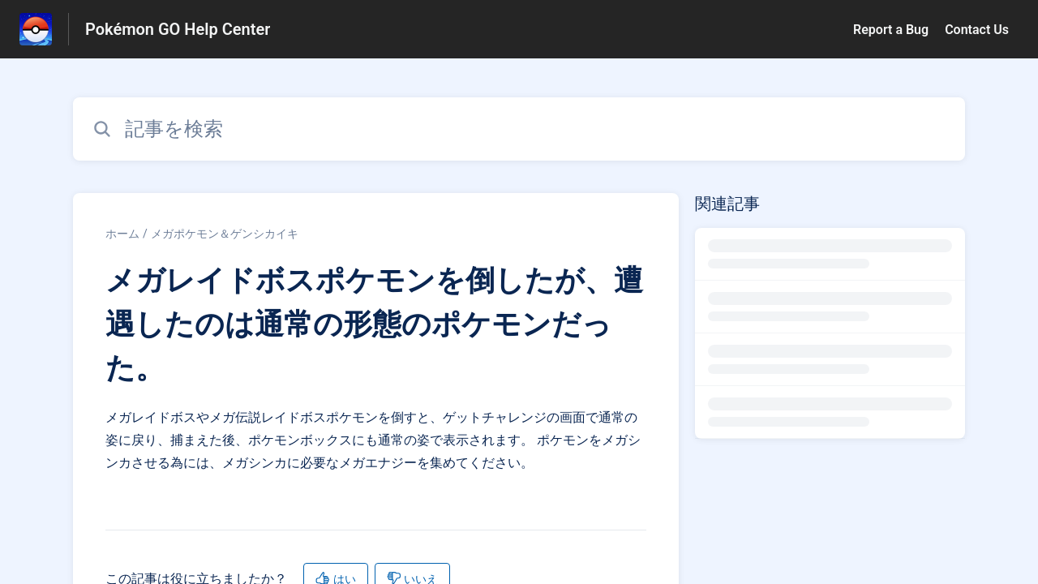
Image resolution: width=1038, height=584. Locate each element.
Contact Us (977, 29)
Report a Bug (891, 29)
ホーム (122, 233)
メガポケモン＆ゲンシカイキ (224, 233)
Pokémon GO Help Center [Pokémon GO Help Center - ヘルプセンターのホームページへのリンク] (177, 29)
